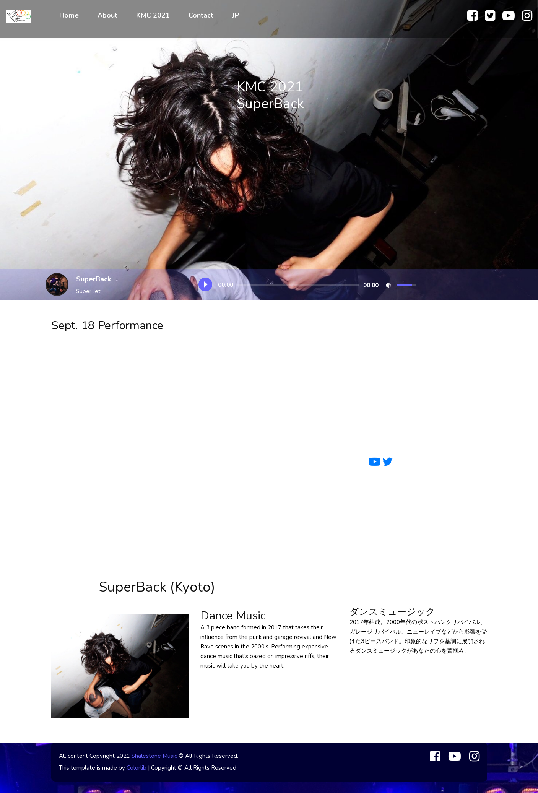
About (107, 15)
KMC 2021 (153, 15)
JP (235, 15)
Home (69, 15)
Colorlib (136, 768)
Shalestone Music (154, 756)
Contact (201, 15)
